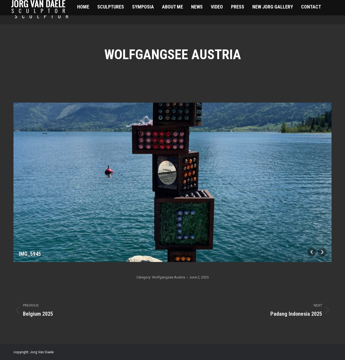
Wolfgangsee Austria (168, 277)
